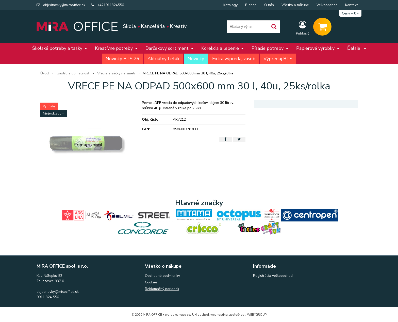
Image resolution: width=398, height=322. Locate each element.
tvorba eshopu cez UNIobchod (187, 315)
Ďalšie (356, 48)
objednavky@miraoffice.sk (64, 5)
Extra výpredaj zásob (233, 59)
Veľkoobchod (327, 5)
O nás (269, 5)
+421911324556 (110, 5)
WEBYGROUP (257, 315)
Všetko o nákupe (295, 5)
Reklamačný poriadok (162, 288)
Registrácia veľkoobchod (273, 275)
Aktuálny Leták (163, 59)
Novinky (196, 59)
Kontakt (351, 5)
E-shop (251, 5)
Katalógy (230, 5)
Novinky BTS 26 (122, 59)
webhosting (219, 315)
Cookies (151, 282)
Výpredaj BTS (277, 59)
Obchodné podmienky (162, 275)
